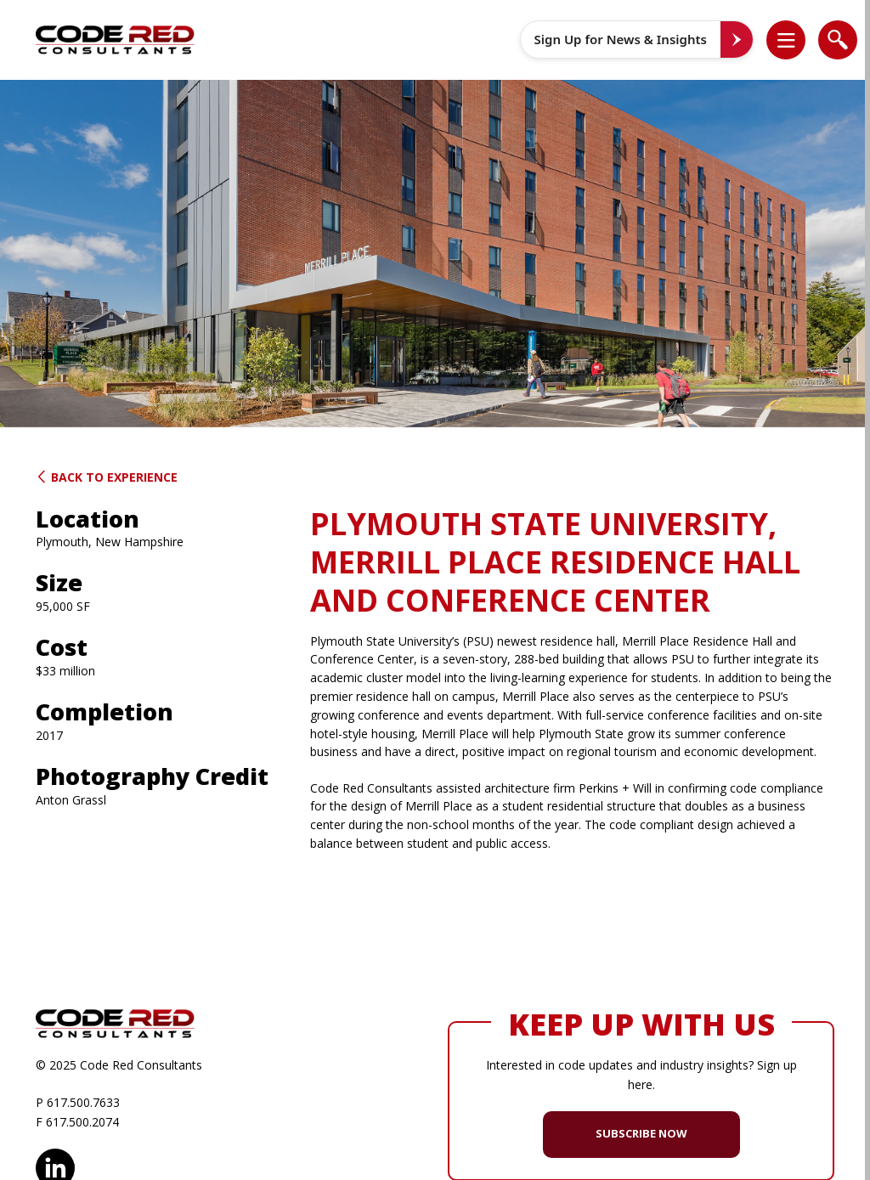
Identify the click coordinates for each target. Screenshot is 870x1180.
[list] (785, 39)
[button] (795, 40)
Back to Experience (107, 477)
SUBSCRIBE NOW (641, 1133)
